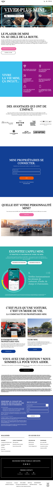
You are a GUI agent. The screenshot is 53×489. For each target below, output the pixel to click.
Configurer (3, 447)
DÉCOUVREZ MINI (32, 440)
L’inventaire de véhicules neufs (6, 442)
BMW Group (30, 482)
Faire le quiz (26, 214)
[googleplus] (29, 464)
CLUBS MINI (35, 349)
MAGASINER (3, 440)
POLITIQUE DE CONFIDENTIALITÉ (21, 484)
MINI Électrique (31, 442)
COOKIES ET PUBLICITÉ (9, 484)
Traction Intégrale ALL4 (33, 446)
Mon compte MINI (43, 442)
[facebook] (23, 464)
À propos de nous (9, 482)
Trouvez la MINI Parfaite (14, 16)
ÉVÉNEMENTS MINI (8, 351)
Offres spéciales (15, 442)
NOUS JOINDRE (23, 482)
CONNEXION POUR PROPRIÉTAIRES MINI (8, 48)
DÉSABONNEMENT (37, 482)
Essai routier (3, 449)
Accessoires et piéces (44, 446)
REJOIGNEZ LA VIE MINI (8, 52)
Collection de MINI (43, 448)
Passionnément (31, 444)
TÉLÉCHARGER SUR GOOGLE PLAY (34, 262)
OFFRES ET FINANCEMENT (17, 440)
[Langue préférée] (37, 405)
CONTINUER (34, 416)
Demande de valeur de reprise (18, 444)
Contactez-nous (26, 370)
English (40, 484)
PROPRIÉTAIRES (43, 440)
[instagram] (27, 464)
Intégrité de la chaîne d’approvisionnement (23, 486)
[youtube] (25, 464)
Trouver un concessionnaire (5, 451)
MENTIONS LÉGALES (33, 484)
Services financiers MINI (17, 446)
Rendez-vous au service (44, 444)
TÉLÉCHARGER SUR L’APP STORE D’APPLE (19, 262)
